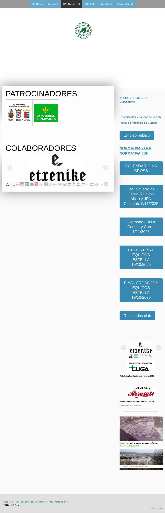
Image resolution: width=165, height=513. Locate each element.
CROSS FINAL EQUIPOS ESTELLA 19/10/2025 (141, 257)
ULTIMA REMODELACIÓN (129, 446)
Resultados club (137, 316)
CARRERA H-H (71, 3)
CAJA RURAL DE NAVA (128, 405)
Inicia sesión (156, 508)
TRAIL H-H (90, 3)
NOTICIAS (38, 3)
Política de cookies (44, 502)
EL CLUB (53, 3)
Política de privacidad (24, 502)
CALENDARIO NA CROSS (141, 168)
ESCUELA (106, 3)
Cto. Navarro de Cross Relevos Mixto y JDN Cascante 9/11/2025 (141, 196)
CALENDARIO (125, 3)
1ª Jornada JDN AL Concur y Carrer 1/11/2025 (141, 227)
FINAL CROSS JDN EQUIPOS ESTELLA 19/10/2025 (141, 290)
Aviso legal (8, 502)
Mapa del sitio (61, 502)
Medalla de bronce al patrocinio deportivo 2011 (137, 401)
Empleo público (137, 135)
